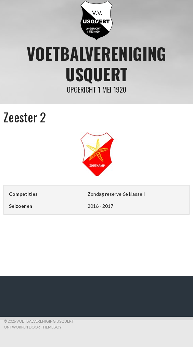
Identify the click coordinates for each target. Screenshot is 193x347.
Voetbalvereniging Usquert (96, 63)
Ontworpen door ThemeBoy (33, 327)
